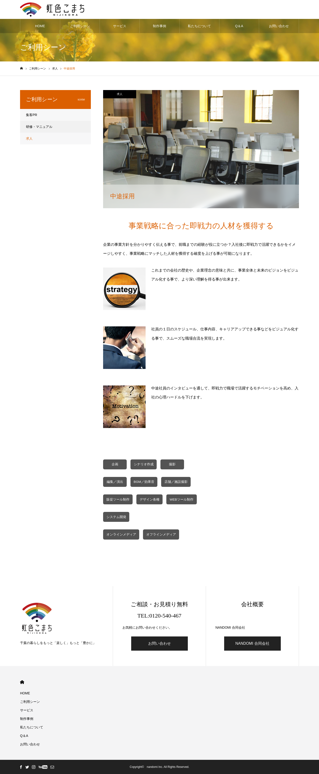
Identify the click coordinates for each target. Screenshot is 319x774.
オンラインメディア (121, 534)
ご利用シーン (80, 26)
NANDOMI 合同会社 (252, 643)
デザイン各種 (150, 499)
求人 (119, 94)
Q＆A (239, 26)
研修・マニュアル (39, 127)
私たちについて (199, 26)
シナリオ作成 (144, 464)
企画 (115, 464)
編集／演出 (115, 482)
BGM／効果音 (144, 482)
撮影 (172, 464)
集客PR (31, 115)
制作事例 (159, 26)
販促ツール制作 (118, 499)
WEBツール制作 (181, 499)
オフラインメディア (161, 534)
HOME (40, 26)
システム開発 (116, 517)
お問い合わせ (279, 26)
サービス (119, 26)
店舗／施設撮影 (176, 482)
